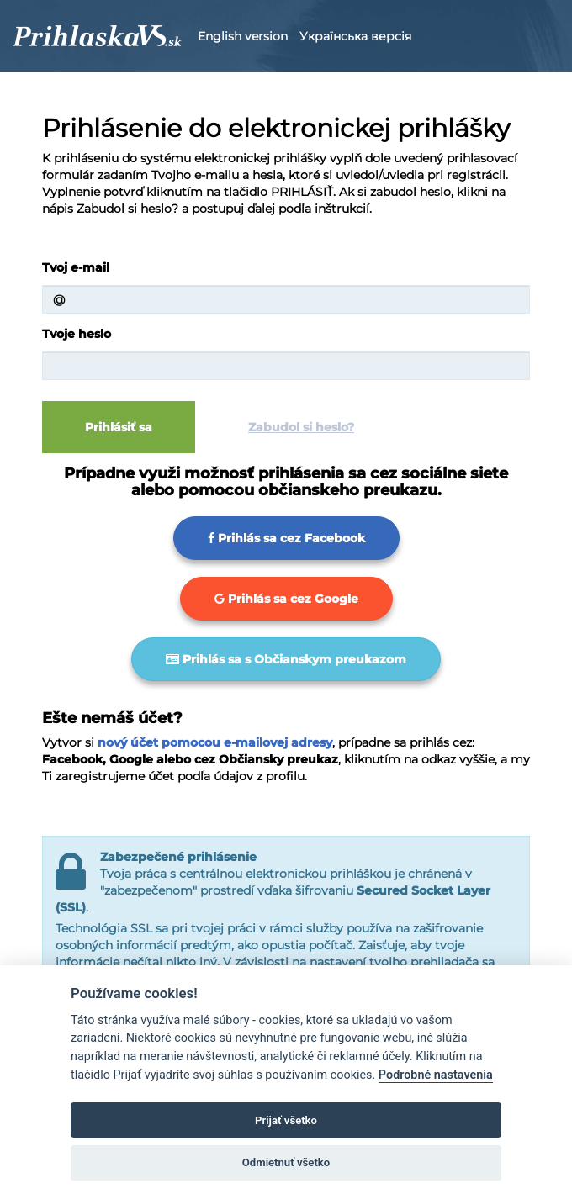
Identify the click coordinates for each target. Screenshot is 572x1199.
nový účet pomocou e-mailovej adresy (215, 742)
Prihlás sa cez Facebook (286, 538)
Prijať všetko (286, 1120)
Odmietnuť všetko (286, 1162)
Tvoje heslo (76, 333)
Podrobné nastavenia (436, 1075)
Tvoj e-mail (75, 267)
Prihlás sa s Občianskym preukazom (286, 659)
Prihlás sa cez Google (286, 598)
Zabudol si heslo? (301, 427)
